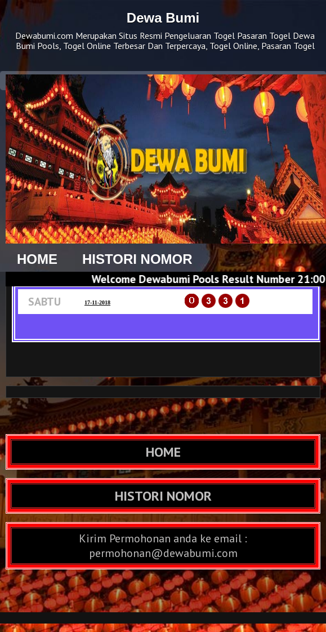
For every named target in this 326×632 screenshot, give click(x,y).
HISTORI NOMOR (137, 259)
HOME (37, 259)
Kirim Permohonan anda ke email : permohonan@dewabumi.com (163, 545)
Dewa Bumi (163, 17)
